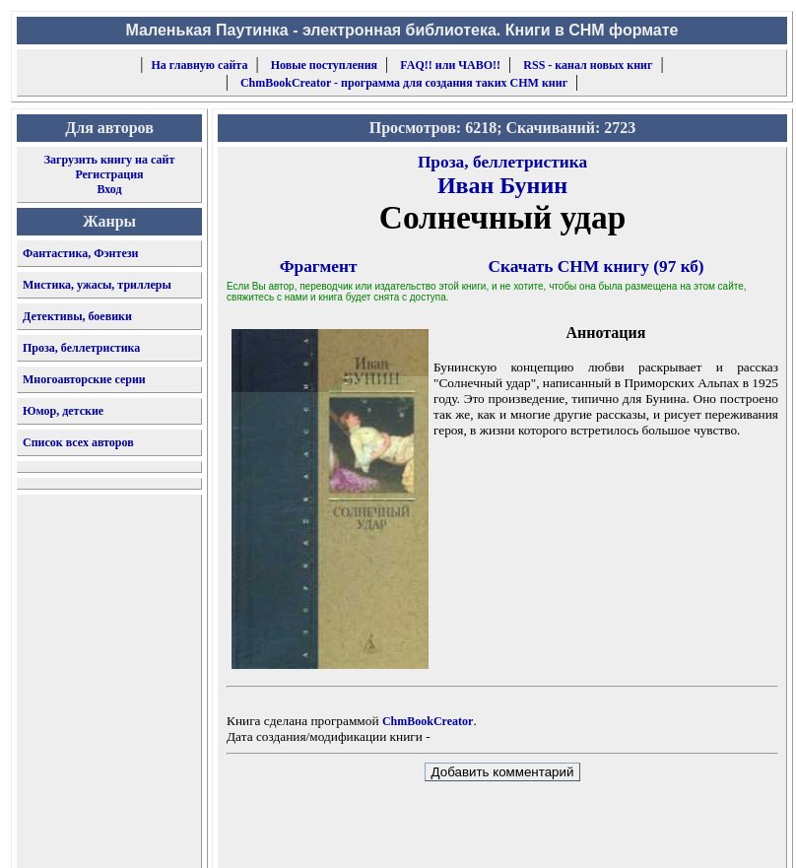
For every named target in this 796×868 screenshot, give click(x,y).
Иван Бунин (502, 185)
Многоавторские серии (84, 379)
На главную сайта (200, 65)
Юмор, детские (63, 411)
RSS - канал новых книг (587, 65)
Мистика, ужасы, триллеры (97, 285)
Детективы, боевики (77, 316)
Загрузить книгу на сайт (109, 160)
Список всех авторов (78, 442)
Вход (109, 189)
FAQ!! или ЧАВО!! (450, 65)
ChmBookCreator (427, 721)
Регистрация (109, 174)
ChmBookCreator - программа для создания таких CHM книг (403, 83)
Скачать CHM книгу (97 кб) (596, 266)
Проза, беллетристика (81, 348)
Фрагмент (319, 266)
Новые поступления (324, 65)
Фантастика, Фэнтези (81, 253)
